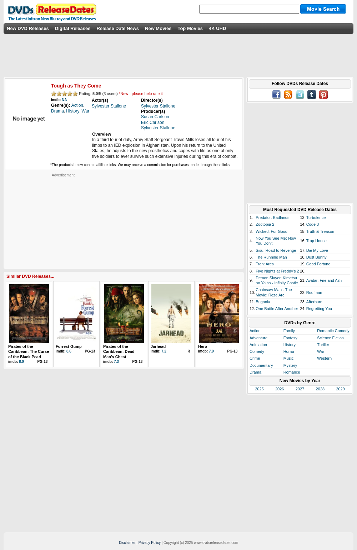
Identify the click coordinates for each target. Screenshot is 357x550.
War (320, 351)
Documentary (261, 365)
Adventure (258, 338)
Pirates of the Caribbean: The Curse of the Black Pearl (28, 351)
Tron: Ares (264, 264)
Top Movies (190, 28)
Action (255, 331)
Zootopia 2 (265, 224)
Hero (202, 346)
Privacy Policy (150, 543)
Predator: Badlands (272, 217)
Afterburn (314, 302)
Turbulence (316, 217)
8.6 (68, 351)
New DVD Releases (28, 28)
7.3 (116, 362)
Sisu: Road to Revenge (276, 250)
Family (289, 331)
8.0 (21, 362)
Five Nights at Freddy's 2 (277, 271)
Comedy (257, 351)
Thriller (323, 344)
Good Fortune (318, 264)
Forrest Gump (69, 346)
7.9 (211, 351)
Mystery (290, 365)
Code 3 (312, 224)
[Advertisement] (63, 222)
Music (288, 358)
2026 (279, 389)
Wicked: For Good (271, 231)
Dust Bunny (316, 257)
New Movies (158, 28)
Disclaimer (127, 543)
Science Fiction (330, 338)
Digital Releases (73, 28)
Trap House (316, 241)
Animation (258, 344)
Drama (255, 372)
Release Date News (118, 28)
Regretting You (319, 308)
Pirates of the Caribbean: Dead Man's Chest (118, 351)
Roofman (314, 292)
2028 (320, 389)
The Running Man (271, 257)
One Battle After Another (277, 308)
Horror (289, 351)
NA (64, 100)
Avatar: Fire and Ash (324, 280)
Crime (255, 358)
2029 (340, 389)
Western (324, 358)
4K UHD (217, 28)
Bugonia (263, 302)
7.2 (163, 351)
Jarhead (158, 346)
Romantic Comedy (333, 331)
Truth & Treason (320, 231)
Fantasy (290, 338)
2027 (300, 389)
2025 (259, 389)
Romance (291, 372)
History (289, 344)
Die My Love (317, 250)
